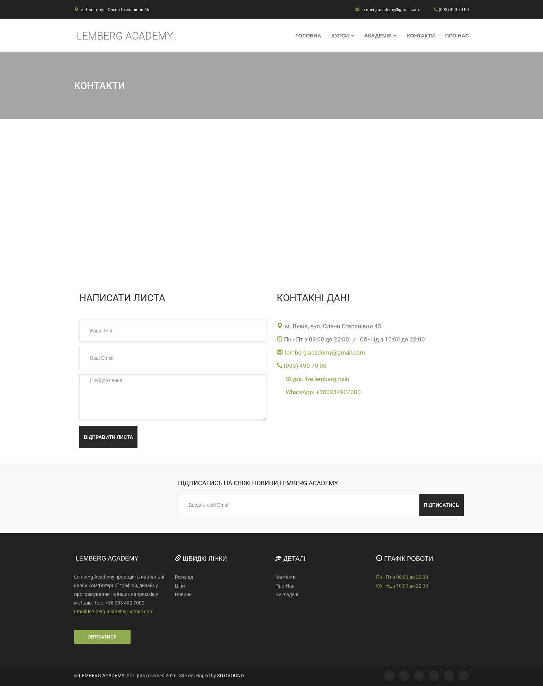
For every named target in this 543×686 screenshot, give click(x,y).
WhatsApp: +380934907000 (323, 392)
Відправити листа (108, 437)
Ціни (180, 586)
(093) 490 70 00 (454, 9)
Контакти (421, 35)
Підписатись (441, 505)
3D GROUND (230, 675)
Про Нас (457, 35)
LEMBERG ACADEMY (101, 675)
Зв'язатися (102, 637)
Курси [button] (342, 35)
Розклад (184, 577)
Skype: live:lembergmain (317, 378)
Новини (183, 594)
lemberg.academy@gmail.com (390, 9)
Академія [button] (380, 35)
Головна (308, 35)
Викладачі (286, 594)
